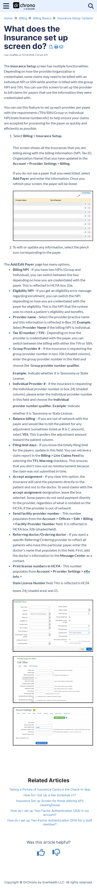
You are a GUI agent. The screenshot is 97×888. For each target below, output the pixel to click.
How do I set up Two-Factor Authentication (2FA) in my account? (50, 812)
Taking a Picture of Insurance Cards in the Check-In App (49, 789)
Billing (23, 18)
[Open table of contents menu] (7, 5)
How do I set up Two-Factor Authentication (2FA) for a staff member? (49, 822)
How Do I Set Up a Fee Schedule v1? (50, 795)
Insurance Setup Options (75, 18)
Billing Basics (42, 18)
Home (8, 18)
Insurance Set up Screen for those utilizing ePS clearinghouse (50, 803)
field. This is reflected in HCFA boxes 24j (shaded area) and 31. (51, 587)
